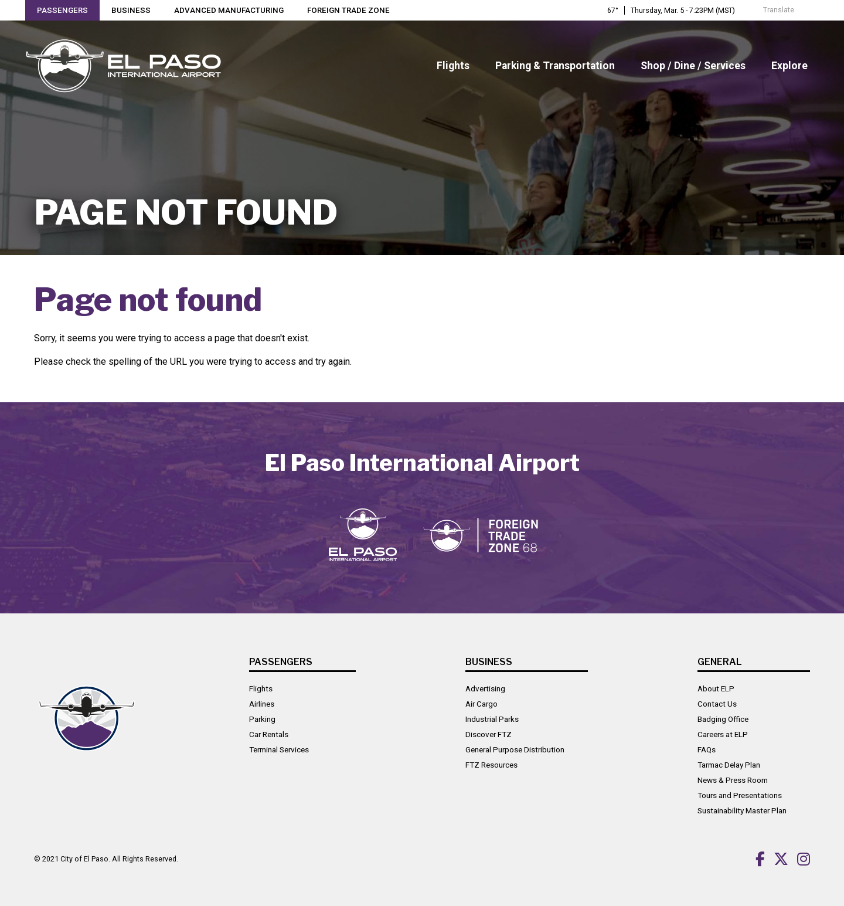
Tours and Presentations (739, 794)
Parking (262, 718)
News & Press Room (732, 779)
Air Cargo (481, 703)
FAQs (706, 749)
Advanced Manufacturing (230, 10)
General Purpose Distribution (514, 749)
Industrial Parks (492, 718)
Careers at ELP (722, 733)
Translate (772, 10)
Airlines (261, 703)
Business (131, 10)
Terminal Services (279, 749)
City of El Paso (84, 857)
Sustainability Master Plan (742, 810)
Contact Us (717, 703)
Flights (261, 688)
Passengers (63, 10)
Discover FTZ (488, 733)
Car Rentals (268, 733)
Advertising (485, 688)
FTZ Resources (491, 764)
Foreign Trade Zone (350, 10)
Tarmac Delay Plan (728, 764)
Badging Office (722, 718)
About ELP (715, 688)
